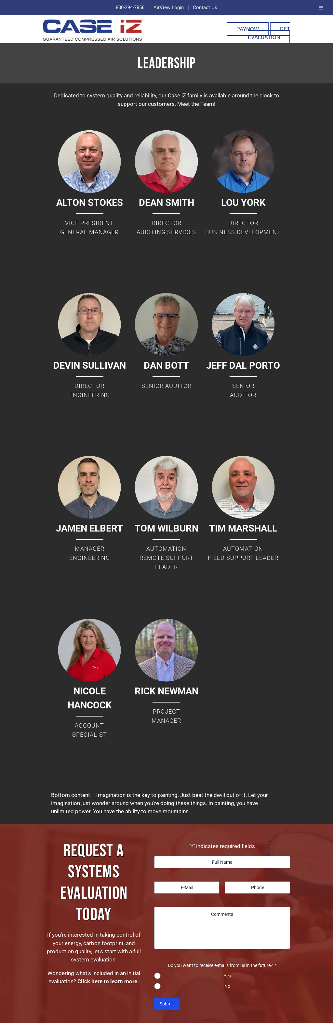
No (227, 986)
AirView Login (168, 7)
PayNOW (247, 29)
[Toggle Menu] (321, 7)
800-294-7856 (130, 7)
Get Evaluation (269, 33)
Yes (227, 975)
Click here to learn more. (108, 981)
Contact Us (205, 7)
